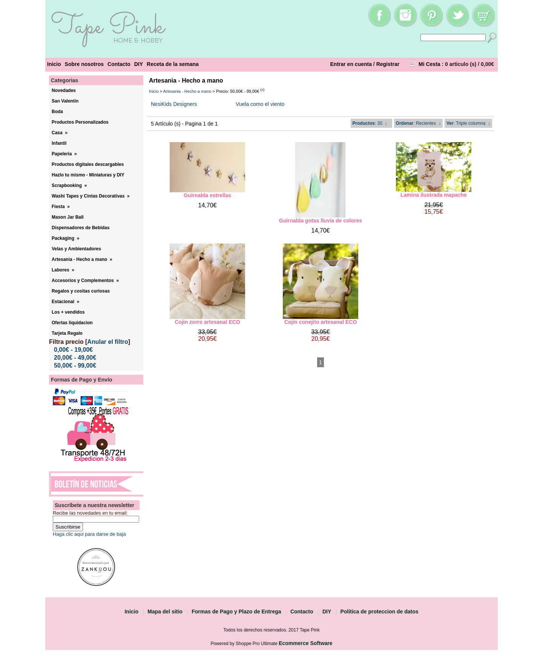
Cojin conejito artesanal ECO (320, 322)
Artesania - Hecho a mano (187, 91)
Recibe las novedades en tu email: (90, 513)
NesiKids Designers (174, 104)
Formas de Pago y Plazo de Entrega (236, 611)
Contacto (118, 64)
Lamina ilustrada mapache (433, 195)
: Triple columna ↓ (468, 123)
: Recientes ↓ (418, 123)
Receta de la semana (173, 64)
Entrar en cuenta (351, 64)
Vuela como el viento (260, 104)
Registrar (387, 64)
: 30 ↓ (370, 123)
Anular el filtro (107, 342)
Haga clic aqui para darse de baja (89, 534)
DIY (138, 64)
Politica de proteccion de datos (380, 611)
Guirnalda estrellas (207, 195)
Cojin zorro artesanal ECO (207, 322)
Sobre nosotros (84, 64)
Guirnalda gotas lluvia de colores (320, 221)
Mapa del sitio (165, 611)
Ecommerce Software (305, 643)
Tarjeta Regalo (67, 333)
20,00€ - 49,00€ (75, 357)
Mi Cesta (429, 64)
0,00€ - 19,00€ (73, 349)
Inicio (54, 64)
